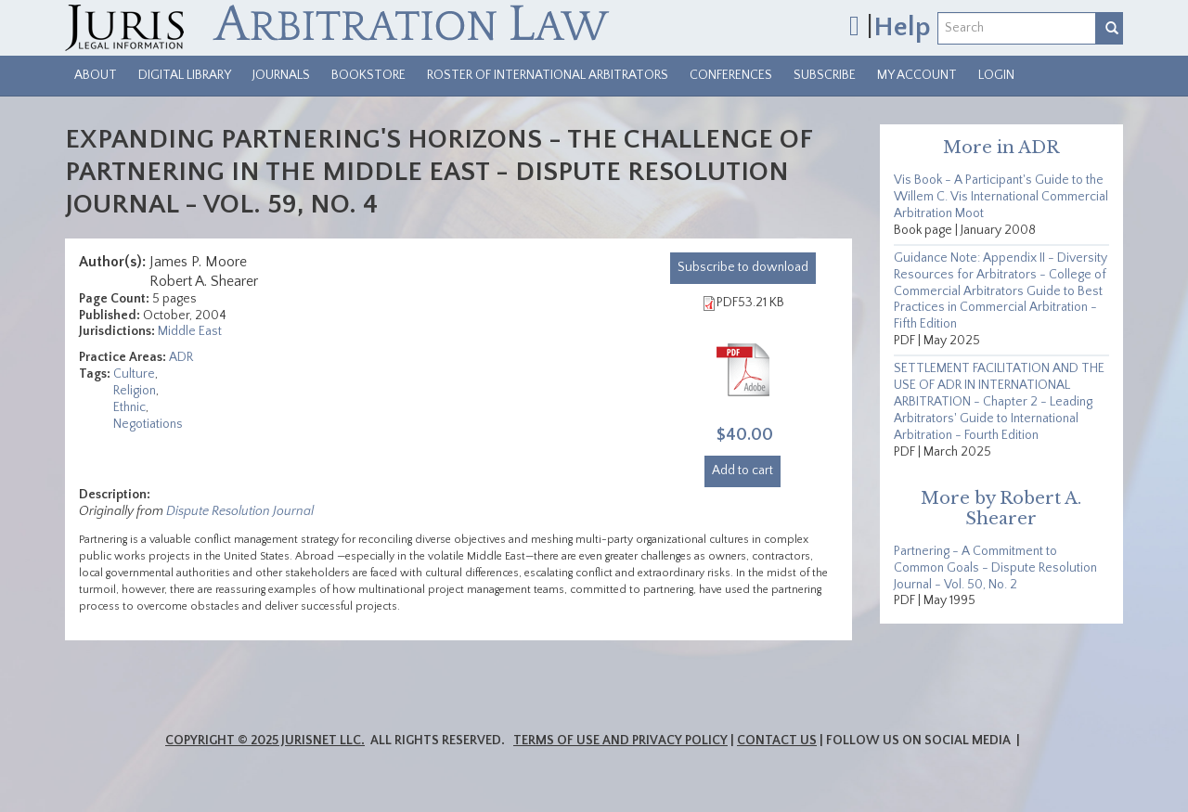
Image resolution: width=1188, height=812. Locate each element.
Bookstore (368, 75)
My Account (917, 75)
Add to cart (742, 470)
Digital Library (184, 75)
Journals (281, 75)
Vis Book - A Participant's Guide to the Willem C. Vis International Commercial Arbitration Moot (1001, 197)
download (743, 267)
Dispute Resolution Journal (240, 511)
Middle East (190, 331)
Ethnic (129, 407)
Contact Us (777, 740)
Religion (134, 390)
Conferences (731, 75)
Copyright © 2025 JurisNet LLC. (265, 740)
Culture (134, 374)
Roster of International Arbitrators (547, 75)
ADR (181, 357)
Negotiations (148, 424)
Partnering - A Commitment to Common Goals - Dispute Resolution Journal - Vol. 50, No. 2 (995, 568)
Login (996, 75)
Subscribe (825, 75)
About (95, 75)
